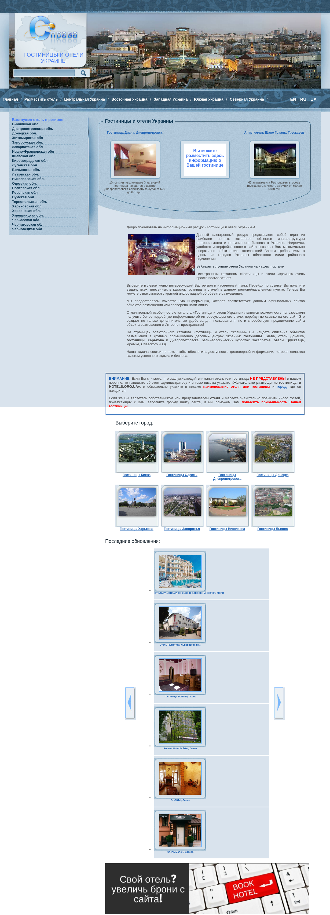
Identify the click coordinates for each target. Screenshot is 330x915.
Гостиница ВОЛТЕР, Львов (180, 696)
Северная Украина (247, 99)
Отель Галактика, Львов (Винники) (180, 644)
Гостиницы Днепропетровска (227, 477)
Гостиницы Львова (272, 529)
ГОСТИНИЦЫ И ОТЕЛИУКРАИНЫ (53, 58)
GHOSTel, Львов (180, 800)
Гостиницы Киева (137, 475)
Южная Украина (208, 99)
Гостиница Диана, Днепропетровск (134, 132)
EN (293, 99)
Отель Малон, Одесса (180, 852)
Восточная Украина (129, 99)
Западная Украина (171, 99)
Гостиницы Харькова (136, 529)
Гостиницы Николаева (227, 529)
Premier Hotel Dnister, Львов (180, 748)
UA (313, 99)
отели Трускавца (289, 340)
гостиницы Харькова (145, 340)
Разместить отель (41, 99)
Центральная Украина (84, 99)
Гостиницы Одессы (181, 475)
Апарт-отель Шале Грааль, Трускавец (274, 132)
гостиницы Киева (259, 336)
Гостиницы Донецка (273, 475)
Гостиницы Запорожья (182, 529)
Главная (10, 99)
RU (303, 99)
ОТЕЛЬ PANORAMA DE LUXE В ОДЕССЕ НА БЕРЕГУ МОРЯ (189, 593)
